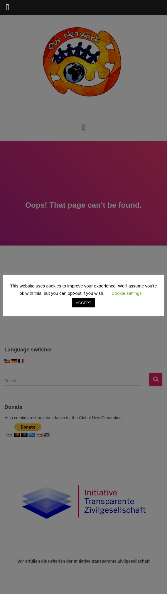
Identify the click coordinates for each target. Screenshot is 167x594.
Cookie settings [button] (127, 293)
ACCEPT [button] (83, 303)
